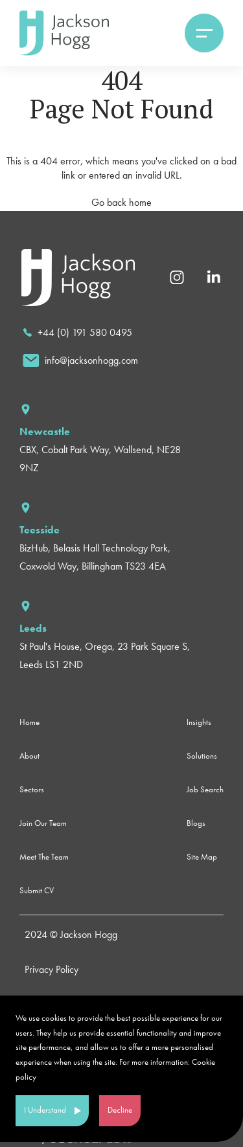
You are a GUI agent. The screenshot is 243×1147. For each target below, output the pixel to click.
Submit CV (36, 890)
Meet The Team (44, 856)
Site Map (202, 856)
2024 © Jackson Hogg (71, 934)
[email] (80, 360)
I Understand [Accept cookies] (45, 1109)
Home (29, 722)
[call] (77, 333)
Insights (199, 722)
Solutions (202, 755)
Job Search (205, 789)
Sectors (31, 789)
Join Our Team (43, 823)
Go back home (121, 202)
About (29, 755)
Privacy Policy (51, 969)
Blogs (196, 823)
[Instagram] (177, 276)
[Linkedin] (213, 276)
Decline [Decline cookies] (120, 1109)
